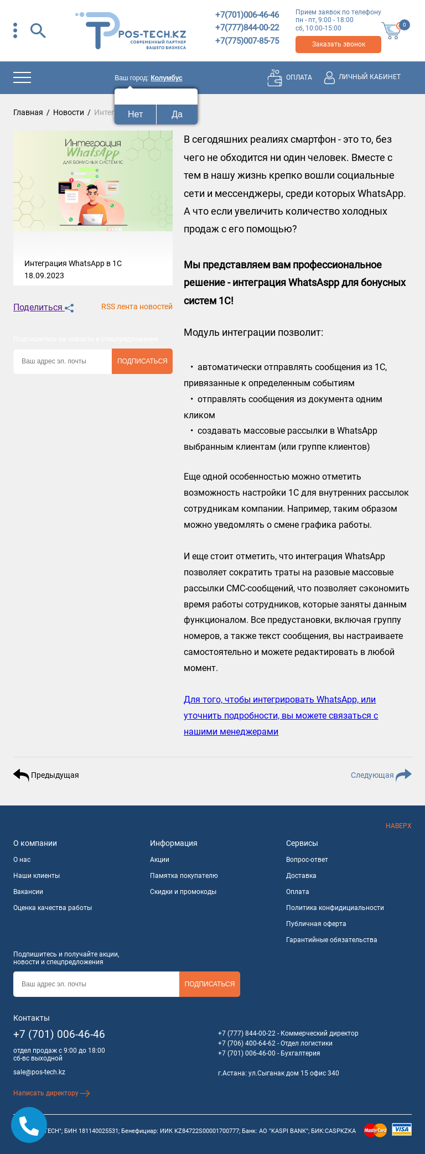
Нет (135, 114)
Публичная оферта (316, 924)
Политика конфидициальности (335, 908)
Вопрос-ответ (307, 860)
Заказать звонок (338, 44)
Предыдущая (46, 775)
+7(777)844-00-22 (247, 28)
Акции (159, 860)
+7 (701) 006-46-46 (59, 1034)
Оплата (297, 892)
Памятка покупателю (184, 876)
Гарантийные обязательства (331, 940)
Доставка (301, 876)
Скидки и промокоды (183, 892)
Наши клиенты (36, 876)
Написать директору (51, 1093)
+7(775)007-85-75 (247, 41)
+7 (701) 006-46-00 (247, 1053)
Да (177, 114)
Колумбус (166, 78)
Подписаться (142, 361)
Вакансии (28, 892)
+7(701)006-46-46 (247, 15)
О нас (21, 860)
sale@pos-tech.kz (39, 1072)
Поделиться (43, 307)
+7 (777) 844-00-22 (247, 1033)
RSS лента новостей (137, 306)
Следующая (381, 775)
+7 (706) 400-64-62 (247, 1043)
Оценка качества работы (52, 908)
